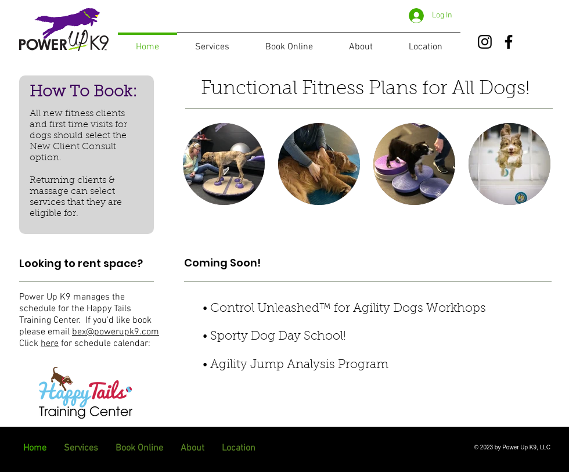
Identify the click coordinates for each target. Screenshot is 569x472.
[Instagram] (485, 42)
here (50, 344)
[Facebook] (508, 42)
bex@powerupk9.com (115, 332)
